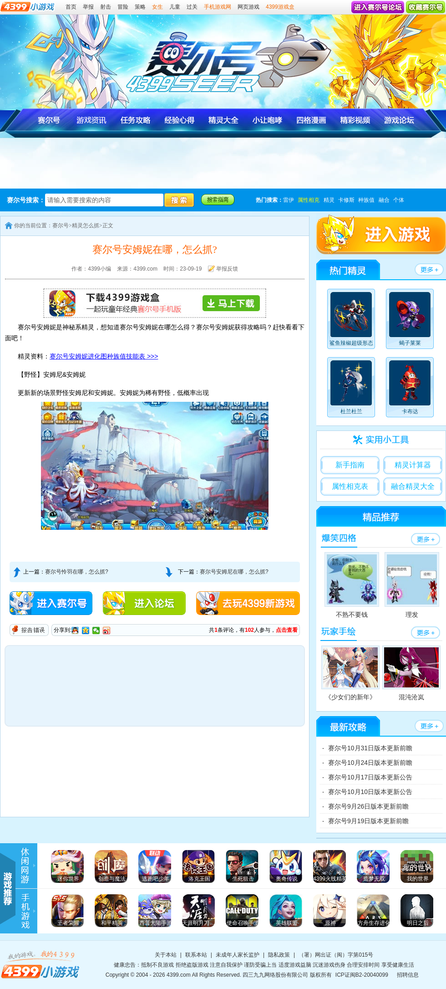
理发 (412, 585)
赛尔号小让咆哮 (267, 120)
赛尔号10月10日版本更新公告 (370, 791)
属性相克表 (350, 486)
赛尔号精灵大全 (223, 120)
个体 (398, 200)
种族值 (366, 200)
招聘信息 (408, 975)
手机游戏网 (217, 7)
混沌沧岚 (411, 673)
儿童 (174, 7)
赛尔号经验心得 (179, 120)
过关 (192, 7)
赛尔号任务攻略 (136, 120)
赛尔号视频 (354, 120)
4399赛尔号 (229, 58)
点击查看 (287, 630)
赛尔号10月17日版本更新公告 (370, 777)
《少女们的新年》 (350, 673)
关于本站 (166, 955)
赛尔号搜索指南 (218, 199)
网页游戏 (248, 7)
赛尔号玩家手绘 (338, 632)
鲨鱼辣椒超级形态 (351, 320)
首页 (71, 7)
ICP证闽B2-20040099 (361, 975)
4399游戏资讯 (29, 865)
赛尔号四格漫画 (310, 120)
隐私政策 (279, 955)
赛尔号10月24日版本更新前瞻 (370, 762)
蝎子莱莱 (410, 320)
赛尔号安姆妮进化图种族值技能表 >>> (104, 356)
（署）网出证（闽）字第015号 (336, 955)
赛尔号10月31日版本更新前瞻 (370, 748)
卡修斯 (346, 200)
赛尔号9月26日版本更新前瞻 (368, 806)
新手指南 (350, 465)
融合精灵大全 (413, 486)
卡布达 (410, 389)
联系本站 (196, 955)
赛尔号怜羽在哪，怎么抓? (76, 572)
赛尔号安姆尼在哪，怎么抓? (234, 572)
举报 (88, 7)
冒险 (122, 7)
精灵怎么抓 (85, 225)
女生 (157, 7)
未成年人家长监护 (237, 955)
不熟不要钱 (351, 585)
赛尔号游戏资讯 (92, 120)
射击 (105, 7)
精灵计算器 (413, 465)
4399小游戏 (41, 964)
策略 (140, 7)
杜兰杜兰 (351, 389)
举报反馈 (227, 269)
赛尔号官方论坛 (398, 120)
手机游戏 (29, 911)
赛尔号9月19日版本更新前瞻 (368, 821)
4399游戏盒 (280, 7)
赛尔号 (48, 120)
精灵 (329, 200)
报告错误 (29, 630)
